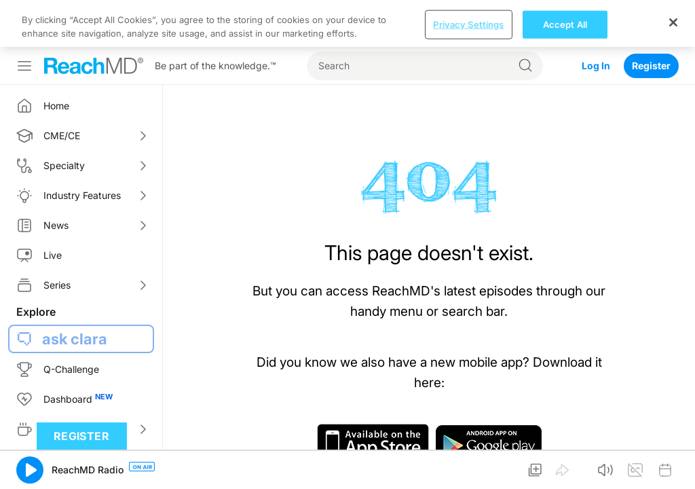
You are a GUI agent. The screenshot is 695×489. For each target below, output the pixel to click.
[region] (347, 23)
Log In (596, 65)
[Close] (673, 22)
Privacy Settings (468, 23)
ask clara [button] (74, 339)
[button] (29, 470)
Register (651, 65)
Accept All (565, 23)
